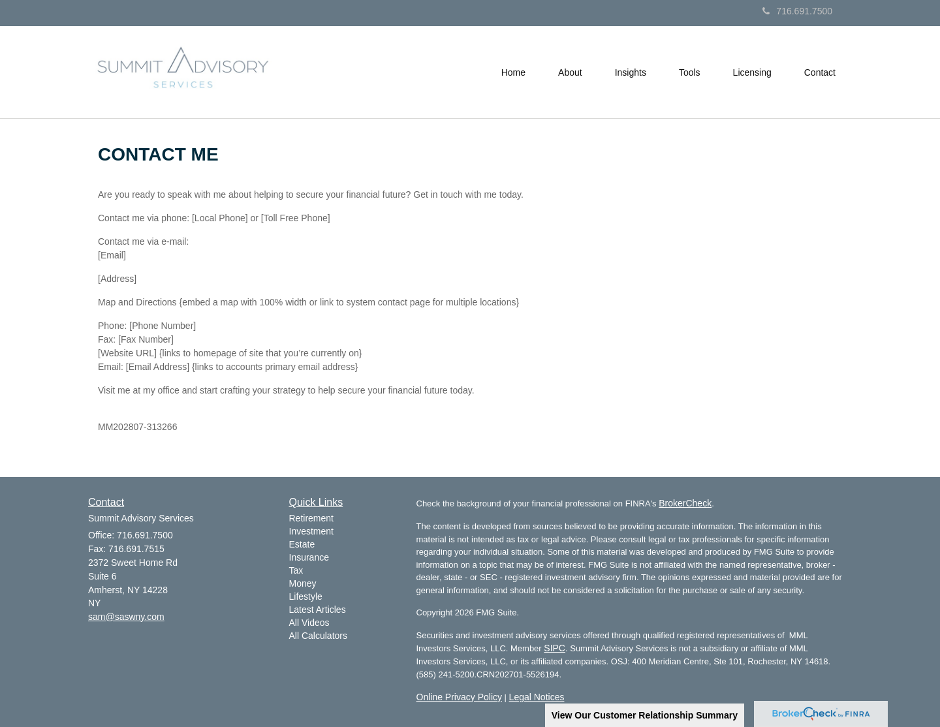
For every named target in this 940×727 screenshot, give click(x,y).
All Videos (309, 622)
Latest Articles (317, 609)
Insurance (309, 557)
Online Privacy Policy (459, 697)
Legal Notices (537, 697)
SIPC (554, 648)
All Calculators (318, 635)
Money (303, 583)
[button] (570, 72)
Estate (302, 544)
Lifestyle (305, 596)
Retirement (311, 518)
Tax (296, 570)
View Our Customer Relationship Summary (645, 715)
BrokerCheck (685, 503)
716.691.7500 (797, 11)
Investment (311, 531)
